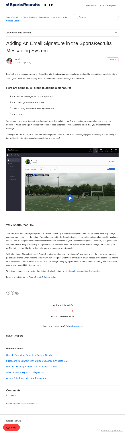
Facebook (8, 293)
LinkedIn (17, 293)
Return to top (14, 335)
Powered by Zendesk (112, 430)
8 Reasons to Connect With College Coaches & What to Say (37, 361)
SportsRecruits (12, 17)
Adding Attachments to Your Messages (26, 378)
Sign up (47, 277)
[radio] (54, 311)
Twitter (13, 293)
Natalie (18, 59)
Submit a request (107, 5)
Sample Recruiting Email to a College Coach (29, 355)
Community (90, 5)
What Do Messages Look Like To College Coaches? (32, 366)
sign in (16, 403)
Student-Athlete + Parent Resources (39, 17)
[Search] (96, 17)
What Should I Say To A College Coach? (26, 372)
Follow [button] (113, 60)
